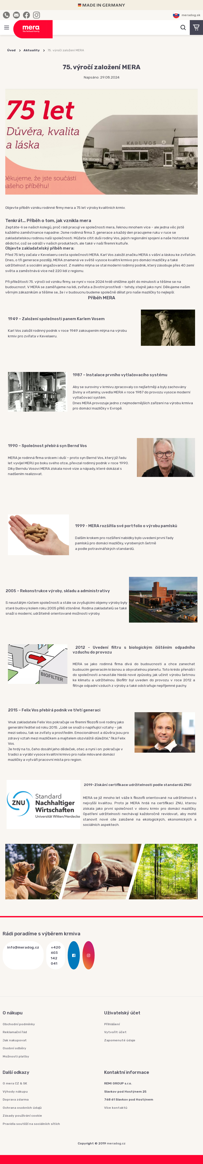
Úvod (11, 50)
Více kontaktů (115, 1108)
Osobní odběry (14, 1048)
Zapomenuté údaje (119, 1040)
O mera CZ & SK (15, 1083)
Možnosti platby (16, 1056)
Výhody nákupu (15, 1091)
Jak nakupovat (15, 1040)
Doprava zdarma (16, 1099)
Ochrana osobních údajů (22, 1108)
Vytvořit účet (115, 1032)
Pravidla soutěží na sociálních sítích (31, 1124)
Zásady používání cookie (22, 1115)
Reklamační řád (15, 1032)
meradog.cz (116, 1143)
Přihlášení (112, 1024)
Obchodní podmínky (19, 1024)
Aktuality (32, 50)
